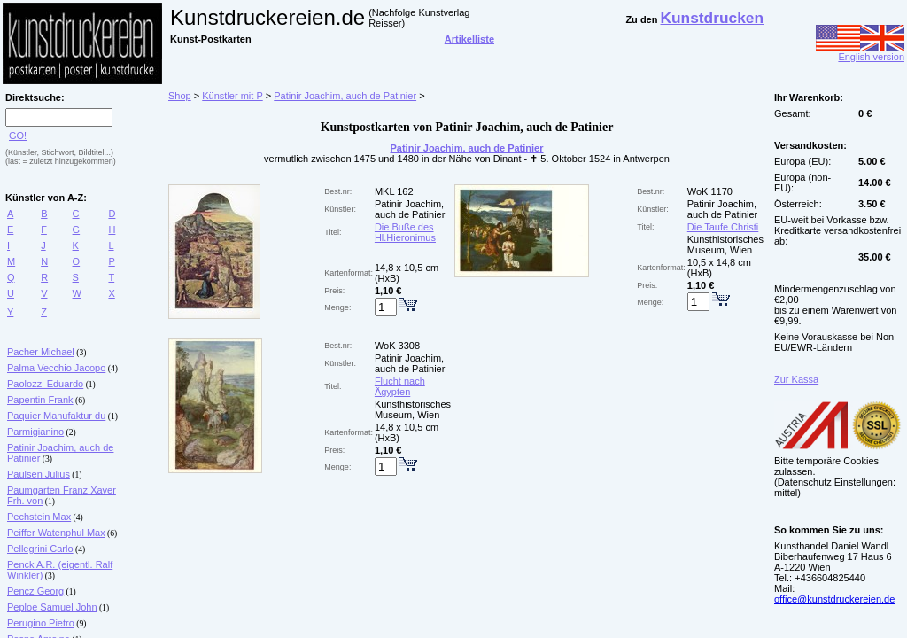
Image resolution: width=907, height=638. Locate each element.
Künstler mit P (232, 95)
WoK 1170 (710, 191)
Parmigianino (35, 431)
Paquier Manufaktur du (56, 415)
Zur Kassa (796, 379)
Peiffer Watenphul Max (56, 532)
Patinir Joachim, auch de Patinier (345, 95)
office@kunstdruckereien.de (834, 599)
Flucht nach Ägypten (400, 386)
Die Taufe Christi (723, 227)
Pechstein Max (39, 516)
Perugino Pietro (40, 623)
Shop (179, 95)
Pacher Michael (40, 351)
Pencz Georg (35, 591)
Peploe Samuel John (52, 607)
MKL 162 (394, 191)
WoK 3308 (397, 345)
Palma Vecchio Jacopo (56, 367)
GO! (18, 135)
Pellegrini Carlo (40, 548)
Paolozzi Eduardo (45, 383)
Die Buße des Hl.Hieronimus (405, 232)
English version (860, 52)
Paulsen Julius (38, 474)
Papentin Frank (40, 399)
